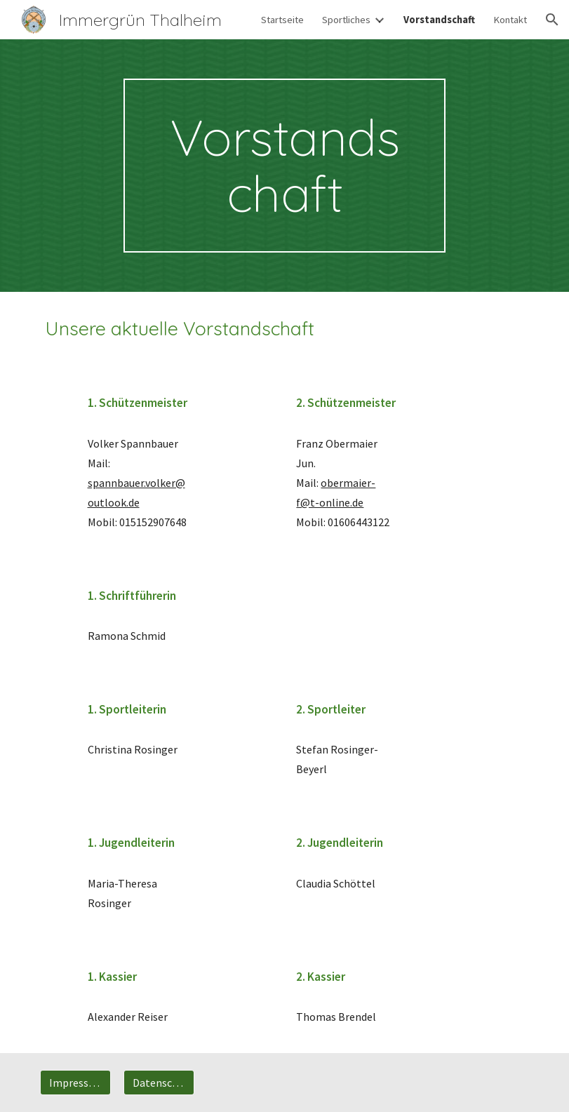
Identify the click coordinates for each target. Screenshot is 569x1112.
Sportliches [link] (346, 19)
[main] (284, 166)
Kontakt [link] (510, 19)
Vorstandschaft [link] (439, 19)
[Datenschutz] (159, 1082)
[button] (552, 19)
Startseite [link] (282, 19)
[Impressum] (75, 1082)
